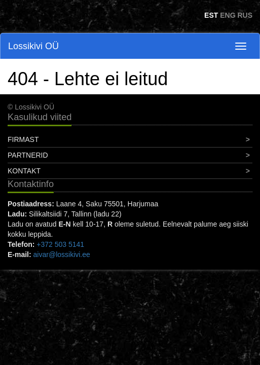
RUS (244, 15)
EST (211, 15)
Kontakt (24, 171)
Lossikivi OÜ (33, 46)
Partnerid (28, 155)
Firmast (23, 139)
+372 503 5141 (60, 244)
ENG (227, 15)
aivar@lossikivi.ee (61, 254)
